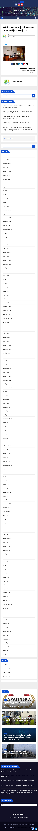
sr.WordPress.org (7, 676)
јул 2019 (5, 426)
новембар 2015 (7, 596)
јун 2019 (5, 430)
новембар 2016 (7, 550)
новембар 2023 (7, 264)
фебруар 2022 (7, 337)
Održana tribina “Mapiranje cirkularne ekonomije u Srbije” (27, 70)
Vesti (5, 716)
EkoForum (19, 10)
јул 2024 (5, 233)
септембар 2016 (7, 558)
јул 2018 (5, 473)
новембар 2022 (7, 310)
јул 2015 (5, 612)
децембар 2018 (7, 453)
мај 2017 (5, 527)
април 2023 (6, 291)
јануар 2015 (6, 635)
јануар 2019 (6, 449)
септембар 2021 (7, 357)
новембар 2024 (7, 221)
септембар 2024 (7, 229)
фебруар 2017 (7, 538)
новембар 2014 (7, 643)
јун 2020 (5, 391)
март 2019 (5, 442)
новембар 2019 (7, 411)
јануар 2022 (6, 341)
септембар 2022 (7, 318)
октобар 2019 (6, 415)
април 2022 (6, 330)
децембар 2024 (7, 217)
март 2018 (5, 488)
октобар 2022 (6, 314)
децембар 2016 (7, 546)
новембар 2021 (7, 349)
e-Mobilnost (12, 827)
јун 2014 (5, 654)
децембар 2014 (7, 639)
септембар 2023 (7, 272)
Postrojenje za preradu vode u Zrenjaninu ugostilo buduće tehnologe (17, 720)
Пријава (5, 664)
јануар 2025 (6, 214)
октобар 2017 (6, 507)
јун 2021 (5, 360)
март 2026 (6, 160)
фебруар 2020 (7, 399)
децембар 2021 (7, 345)
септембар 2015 (7, 604)
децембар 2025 (7, 171)
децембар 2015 (7, 592)
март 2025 (6, 206)
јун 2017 (5, 523)
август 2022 (6, 322)
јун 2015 (5, 616)
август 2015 (6, 608)
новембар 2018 (7, 457)
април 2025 (6, 202)
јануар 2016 (6, 589)
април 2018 (6, 484)
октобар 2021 (6, 353)
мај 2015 (5, 619)
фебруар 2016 (7, 585)
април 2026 (6, 156)
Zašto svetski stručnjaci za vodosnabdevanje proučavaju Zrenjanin (16, 753)
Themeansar (31, 824)
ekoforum (12, 34)
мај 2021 (5, 364)
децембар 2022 (7, 306)
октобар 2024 (6, 225)
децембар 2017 (7, 500)
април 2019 (6, 438)
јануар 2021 (6, 372)
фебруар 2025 (7, 210)
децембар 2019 (7, 407)
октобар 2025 (6, 179)
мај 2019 (5, 434)
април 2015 (6, 623)
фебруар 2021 (7, 368)
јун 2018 (5, 476)
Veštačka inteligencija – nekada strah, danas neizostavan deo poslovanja (17, 737)
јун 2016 (5, 569)
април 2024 (6, 245)
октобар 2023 (6, 268)
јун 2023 (5, 283)
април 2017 (6, 531)
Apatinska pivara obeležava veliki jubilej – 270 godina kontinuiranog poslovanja (18, 704)
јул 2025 (5, 190)
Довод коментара (7, 672)
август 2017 (6, 515)
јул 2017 (5, 519)
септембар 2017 (7, 511)
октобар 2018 (6, 461)
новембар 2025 (7, 175)
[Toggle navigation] (18, 18)
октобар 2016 (6, 554)
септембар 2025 (7, 183)
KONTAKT (31, 827)
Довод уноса (6, 668)
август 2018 (6, 469)
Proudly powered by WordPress (11, 824)
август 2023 (6, 275)
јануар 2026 (6, 167)
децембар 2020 (7, 376)
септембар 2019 (7, 418)
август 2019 (6, 422)
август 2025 (6, 187)
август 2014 (6, 650)
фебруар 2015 (7, 631)
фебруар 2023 (7, 299)
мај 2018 (5, 480)
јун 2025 (5, 194)
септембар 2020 (7, 388)
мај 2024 (5, 241)
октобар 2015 (6, 600)
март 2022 (6, 333)
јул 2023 (5, 279)
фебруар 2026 (7, 163)
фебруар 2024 (7, 252)
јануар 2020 (6, 403)
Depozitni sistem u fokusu (22, 827)
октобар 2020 (6, 384)
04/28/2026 (8, 723)
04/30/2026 (8, 706)
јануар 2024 (6, 256)
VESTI (5, 827)
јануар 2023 (6, 303)
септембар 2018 (7, 465)
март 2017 (5, 534)
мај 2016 (5, 573)
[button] (33, 18)
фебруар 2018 (7, 492)
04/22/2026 (8, 756)
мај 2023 (5, 287)
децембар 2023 (7, 260)
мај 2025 (5, 198)
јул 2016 (5, 565)
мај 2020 (5, 395)
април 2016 (6, 577)
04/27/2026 (8, 739)
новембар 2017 (7, 504)
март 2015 (5, 627)
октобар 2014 (6, 647)
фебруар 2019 (7, 446)
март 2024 (6, 248)
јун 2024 (5, 237)
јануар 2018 (6, 496)
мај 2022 (5, 326)
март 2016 (5, 581)
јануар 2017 (6, 542)
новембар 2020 (7, 380)
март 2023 (6, 295)
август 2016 (6, 561)
